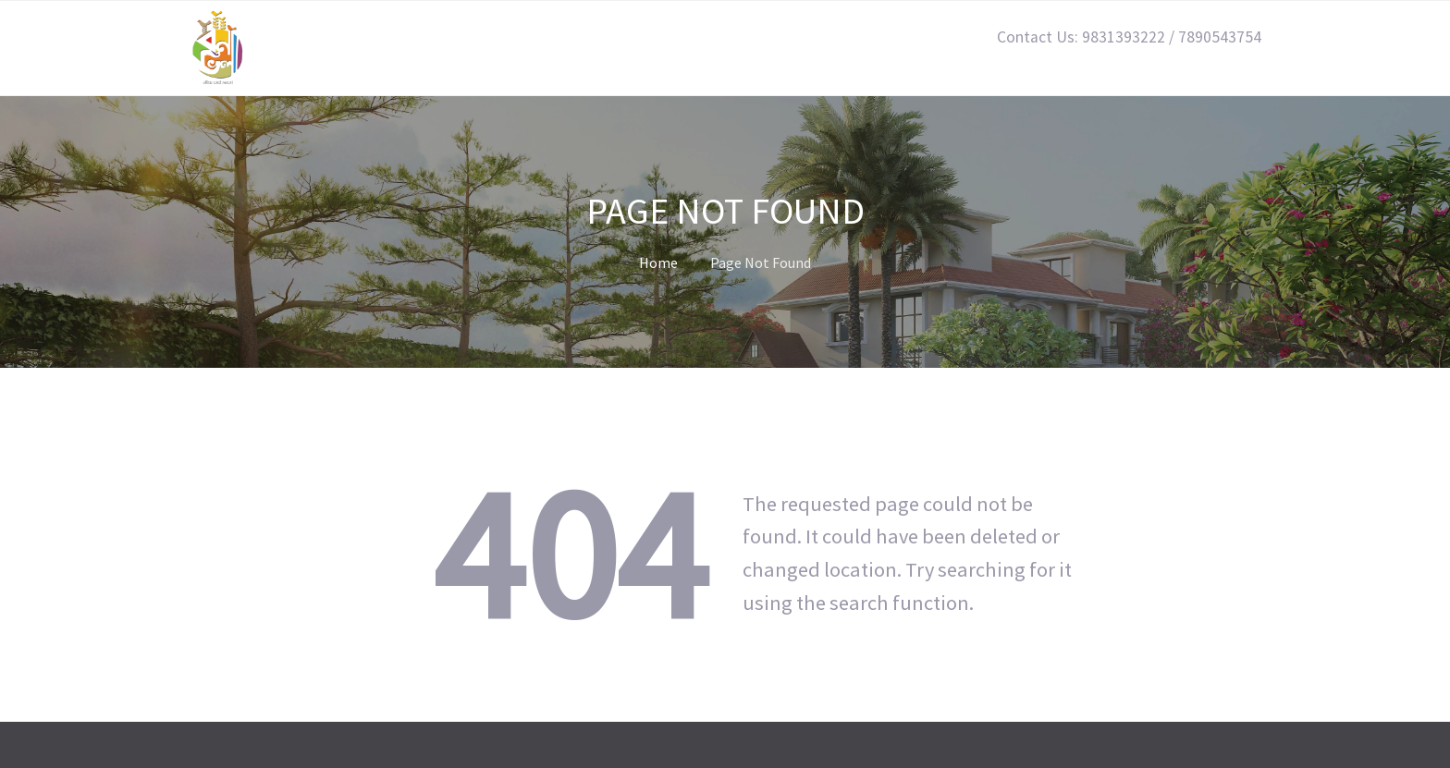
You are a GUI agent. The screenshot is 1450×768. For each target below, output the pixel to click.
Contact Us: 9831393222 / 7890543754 (1129, 37)
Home (658, 262)
